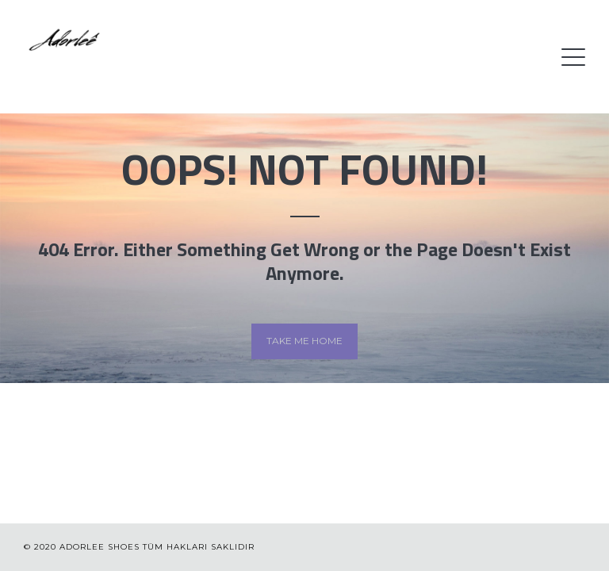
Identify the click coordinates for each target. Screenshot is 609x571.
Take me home (304, 341)
